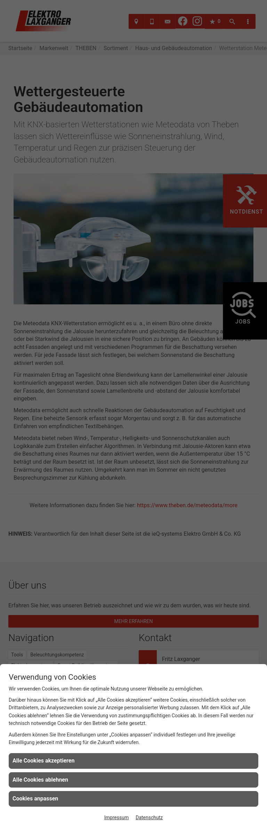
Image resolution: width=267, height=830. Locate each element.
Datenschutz (149, 817)
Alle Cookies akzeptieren (43, 760)
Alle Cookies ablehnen (40, 779)
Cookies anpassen (35, 798)
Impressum (116, 817)
